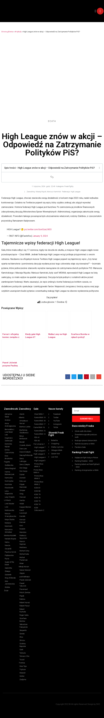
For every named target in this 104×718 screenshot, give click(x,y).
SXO (98, 704)
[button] (95, 11)
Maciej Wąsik (41, 192)
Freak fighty (68, 186)
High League (75, 192)
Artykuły (18, 31)
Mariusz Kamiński (54, 192)
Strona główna (7, 31)
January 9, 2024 (40, 236)
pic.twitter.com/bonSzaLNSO (38, 229)
